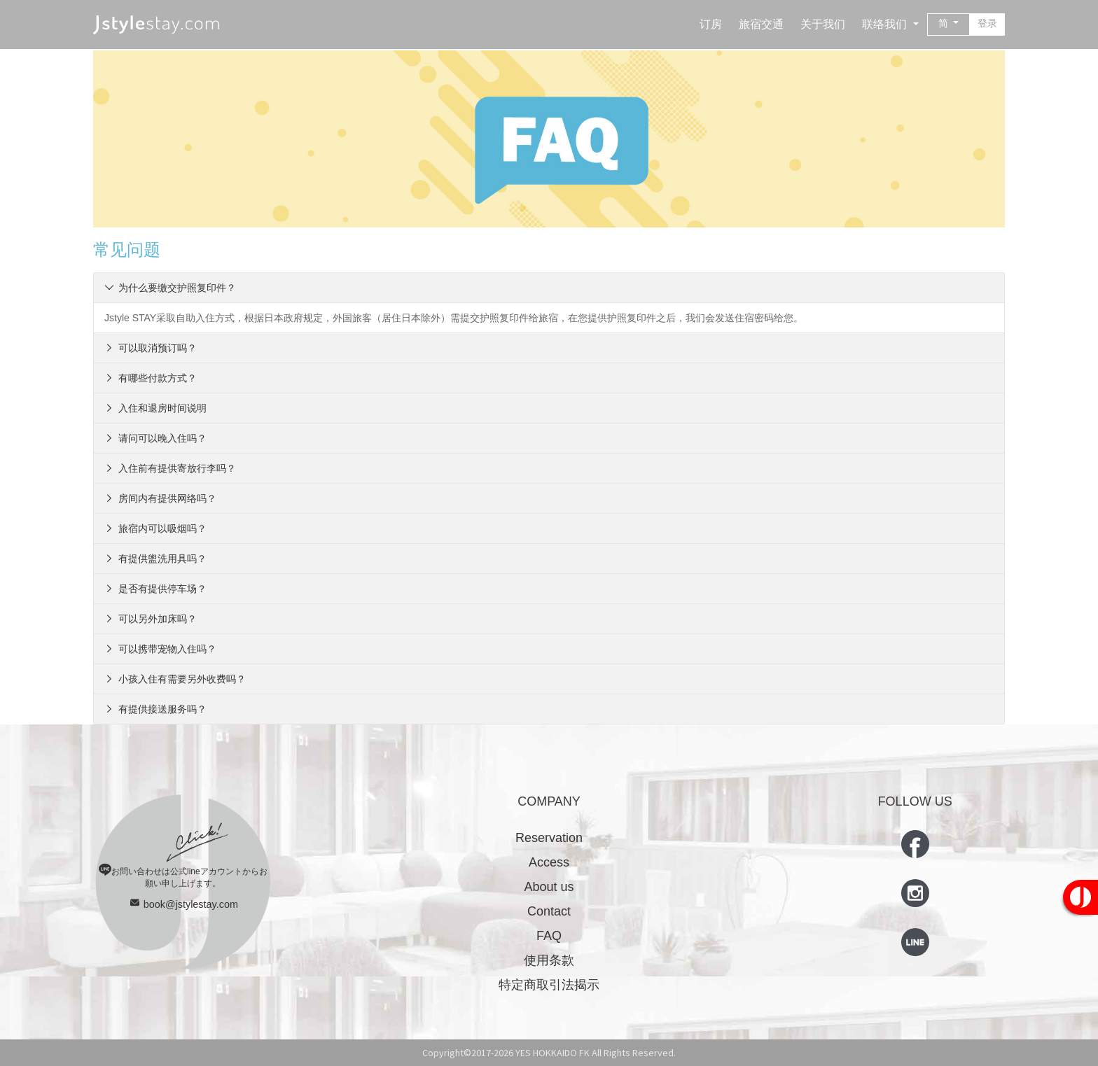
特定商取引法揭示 (549, 985)
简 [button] (944, 23)
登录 (987, 23)
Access (549, 862)
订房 (711, 24)
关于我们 (822, 24)
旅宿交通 (761, 24)
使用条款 (549, 960)
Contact (549, 911)
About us (549, 887)
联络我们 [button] (886, 24)
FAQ (549, 936)
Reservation (549, 838)
